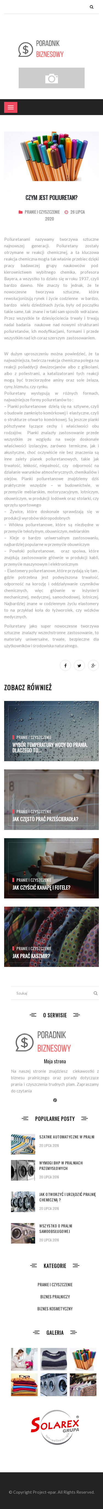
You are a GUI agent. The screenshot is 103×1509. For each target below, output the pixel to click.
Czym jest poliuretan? (51, 197)
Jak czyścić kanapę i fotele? (41, 887)
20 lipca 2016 (49, 1145)
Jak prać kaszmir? (31, 956)
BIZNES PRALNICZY (55, 1296)
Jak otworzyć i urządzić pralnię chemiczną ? (67, 1196)
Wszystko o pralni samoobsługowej (55, 1228)
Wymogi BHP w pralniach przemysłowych (61, 1165)
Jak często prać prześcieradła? (45, 819)
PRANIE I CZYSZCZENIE (42, 212)
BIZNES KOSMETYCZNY (55, 1308)
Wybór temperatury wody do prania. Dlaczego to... (50, 747)
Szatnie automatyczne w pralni (66, 1136)
